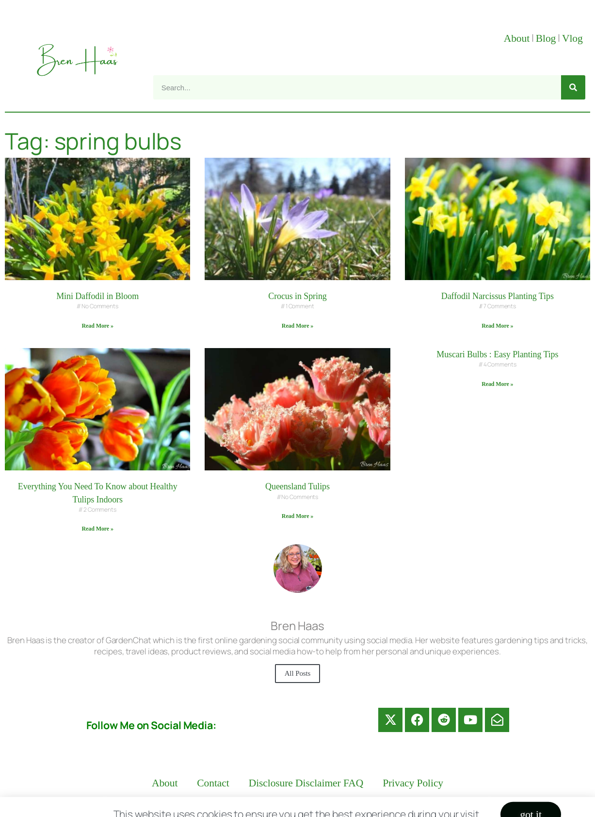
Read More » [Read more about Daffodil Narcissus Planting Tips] (497, 325)
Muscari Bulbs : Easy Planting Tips (497, 354)
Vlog (573, 38)
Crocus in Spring (297, 296)
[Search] (573, 87)
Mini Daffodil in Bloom (97, 296)
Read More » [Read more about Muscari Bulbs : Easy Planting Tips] (497, 384)
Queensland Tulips (297, 486)
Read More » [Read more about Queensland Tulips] (297, 516)
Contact (213, 783)
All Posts (298, 673)
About (517, 38)
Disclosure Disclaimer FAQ (306, 783)
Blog (546, 38)
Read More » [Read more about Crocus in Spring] (297, 325)
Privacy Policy (413, 783)
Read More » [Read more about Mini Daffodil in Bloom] (97, 325)
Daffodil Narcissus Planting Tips (497, 296)
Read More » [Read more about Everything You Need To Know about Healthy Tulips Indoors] (97, 528)
